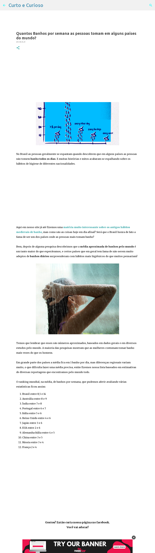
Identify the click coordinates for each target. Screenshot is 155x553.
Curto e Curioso (25, 5)
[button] (18, 48)
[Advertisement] (77, 76)
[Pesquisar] (151, 5)
